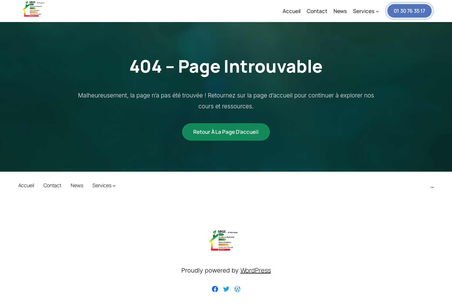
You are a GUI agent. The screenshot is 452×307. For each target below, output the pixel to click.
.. (433, 185)
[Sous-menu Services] (377, 11)
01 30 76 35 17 (409, 11)
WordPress (255, 270)
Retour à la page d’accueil (225, 131)
